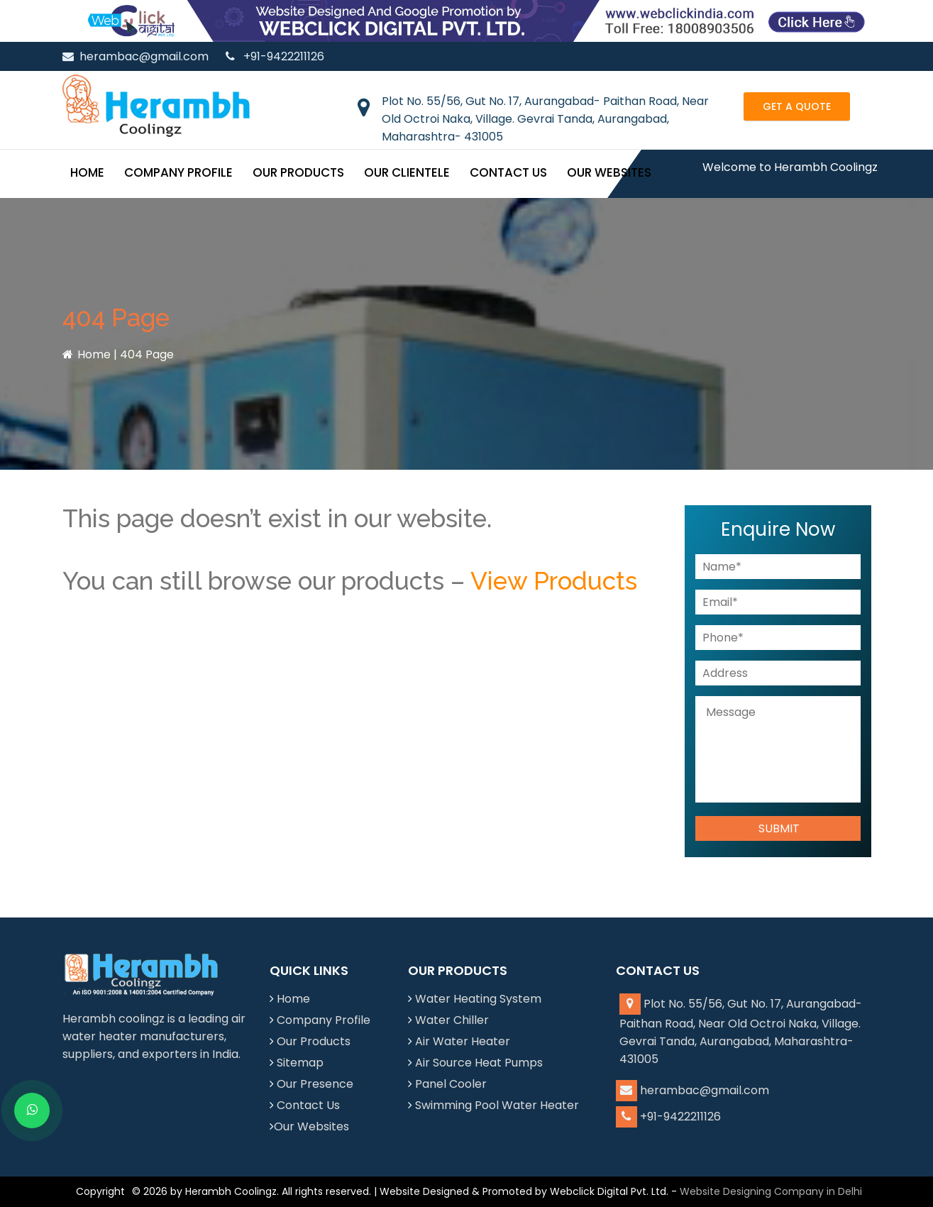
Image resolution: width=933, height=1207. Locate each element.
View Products (553, 580)
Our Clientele (407, 172)
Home (87, 172)
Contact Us (508, 172)
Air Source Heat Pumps (479, 1062)
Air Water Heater (462, 1041)
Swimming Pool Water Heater (497, 1105)
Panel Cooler (451, 1084)
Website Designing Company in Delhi (771, 1191)
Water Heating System (478, 999)
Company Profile (178, 172)
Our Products (298, 172)
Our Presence (315, 1084)
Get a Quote (797, 106)
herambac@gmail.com (135, 56)
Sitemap (300, 1062)
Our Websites (609, 172)
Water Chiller (452, 1020)
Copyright (100, 1191)
